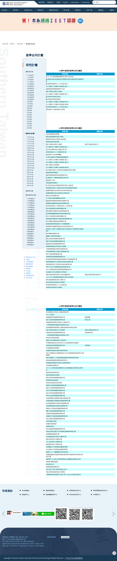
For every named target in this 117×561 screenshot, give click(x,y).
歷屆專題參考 (8, 258)
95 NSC (9, 112)
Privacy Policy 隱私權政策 (74, 558)
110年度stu (10, 202)
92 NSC (9, 118)
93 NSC (9, 116)
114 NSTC (10, 70)
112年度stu (10, 198)
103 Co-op (10, 156)
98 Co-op (10, 167)
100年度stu (10, 224)
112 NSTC (10, 74)
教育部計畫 (8, 185)
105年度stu (10, 213)
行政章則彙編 (8, 256)
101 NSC (9, 98)
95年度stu (10, 235)
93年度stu (10, 239)
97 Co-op (10, 169)
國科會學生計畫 (10, 190)
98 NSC (9, 105)
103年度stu (10, 217)
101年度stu (10, 222)
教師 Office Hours (10, 252)
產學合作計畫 (30, 44)
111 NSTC (10, 76)
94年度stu (10, 237)
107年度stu (10, 209)
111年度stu (10, 200)
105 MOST (10, 90)
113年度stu (10, 195)
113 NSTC (10, 72)
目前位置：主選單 (8, 44)
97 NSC (9, 107)
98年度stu (10, 228)
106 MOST (10, 87)
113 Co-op (10, 134)
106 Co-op (10, 149)
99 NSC (9, 103)
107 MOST (10, 85)
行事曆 (7, 254)
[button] (3, 514)
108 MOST (10, 83)
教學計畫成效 (8, 261)
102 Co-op (10, 158)
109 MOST (10, 81)
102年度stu (10, 220)
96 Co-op (10, 171)
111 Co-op (10, 138)
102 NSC (9, 96)
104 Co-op (10, 154)
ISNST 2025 (8, 272)
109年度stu (10, 204)
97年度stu (10, 231)
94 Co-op (10, 176)
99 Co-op (10, 165)
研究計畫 (20, 44)
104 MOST (10, 92)
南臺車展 (7, 268)
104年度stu (10, 215)
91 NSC (9, 120)
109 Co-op (10, 143)
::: (0, 9)
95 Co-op (10, 173)
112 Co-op (10, 136)
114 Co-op (10, 132)
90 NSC (9, 123)
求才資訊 (7, 265)
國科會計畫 (8, 66)
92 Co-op (10, 180)
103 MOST (10, 94)
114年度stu (10, 193)
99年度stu (10, 226)
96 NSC (9, 109)
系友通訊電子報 (9, 270)
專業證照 (7, 263)
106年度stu (10, 211)
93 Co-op (10, 178)
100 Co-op (10, 162)
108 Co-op (10, 145)
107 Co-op (10, 147)
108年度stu (10, 206)
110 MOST (10, 79)
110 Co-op (10, 140)
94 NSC (9, 114)
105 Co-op (10, 151)
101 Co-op (10, 160)
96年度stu (10, 233)
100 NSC (9, 101)
